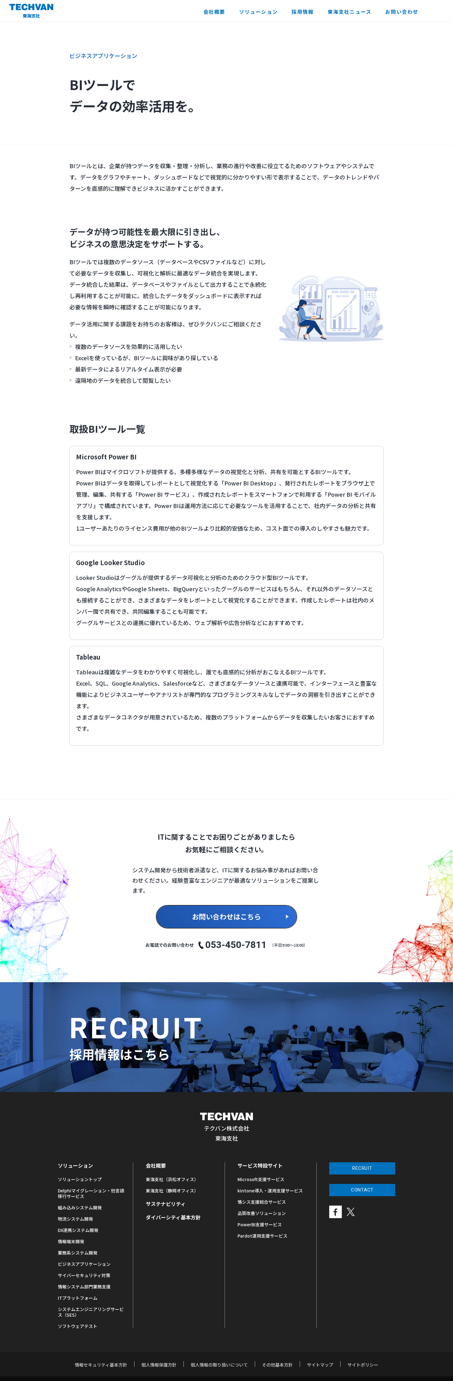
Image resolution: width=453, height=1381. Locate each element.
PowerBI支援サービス (259, 1224)
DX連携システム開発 (78, 1230)
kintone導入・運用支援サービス (270, 1190)
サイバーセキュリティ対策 (84, 1275)
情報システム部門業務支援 (84, 1286)
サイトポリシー (362, 1365)
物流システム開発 (75, 1219)
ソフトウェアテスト (77, 1326)
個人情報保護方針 (159, 1365)
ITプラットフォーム (77, 1298)
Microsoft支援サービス (260, 1179)
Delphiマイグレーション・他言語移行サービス (91, 1193)
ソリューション (258, 11)
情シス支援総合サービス (261, 1202)
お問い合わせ (401, 11)
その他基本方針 (277, 1365)
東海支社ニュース (350, 11)
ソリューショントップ (80, 1179)
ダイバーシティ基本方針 (173, 1217)
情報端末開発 (71, 1241)
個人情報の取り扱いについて (219, 1365)
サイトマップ (320, 1365)
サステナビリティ (166, 1203)
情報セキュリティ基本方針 (101, 1365)
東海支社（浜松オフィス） (172, 1179)
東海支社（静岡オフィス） (172, 1190)
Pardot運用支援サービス (262, 1236)
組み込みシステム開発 (80, 1207)
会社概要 (214, 11)
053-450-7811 (236, 945)
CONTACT (362, 1190)
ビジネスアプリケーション (84, 1264)
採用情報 (303, 11)
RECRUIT (362, 1168)
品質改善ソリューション (261, 1213)
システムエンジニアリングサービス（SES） (91, 1312)
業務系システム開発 (77, 1253)
